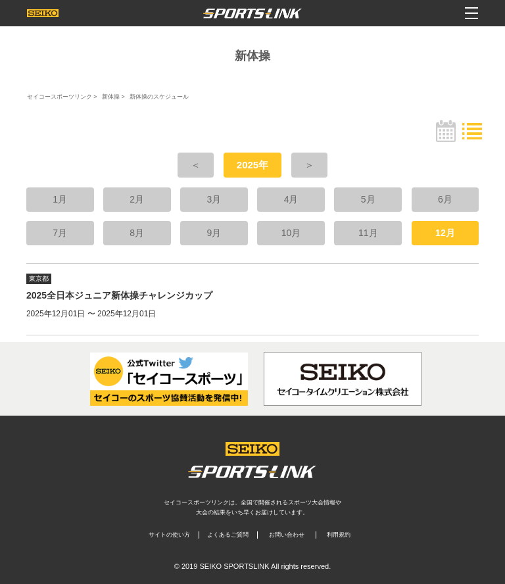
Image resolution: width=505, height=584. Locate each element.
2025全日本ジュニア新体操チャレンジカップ (119, 295)
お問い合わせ (286, 534)
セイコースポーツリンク (59, 96)
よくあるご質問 (228, 534)
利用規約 (338, 534)
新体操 (111, 96)
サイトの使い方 (169, 534)
